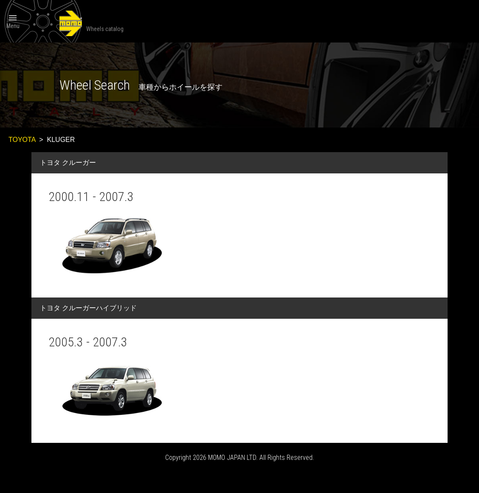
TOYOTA (21, 139)
